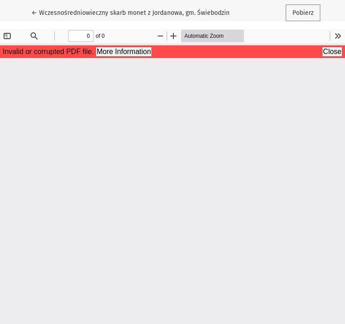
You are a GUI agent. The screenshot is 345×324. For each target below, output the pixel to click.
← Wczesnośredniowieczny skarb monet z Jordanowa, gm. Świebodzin (130, 12)
